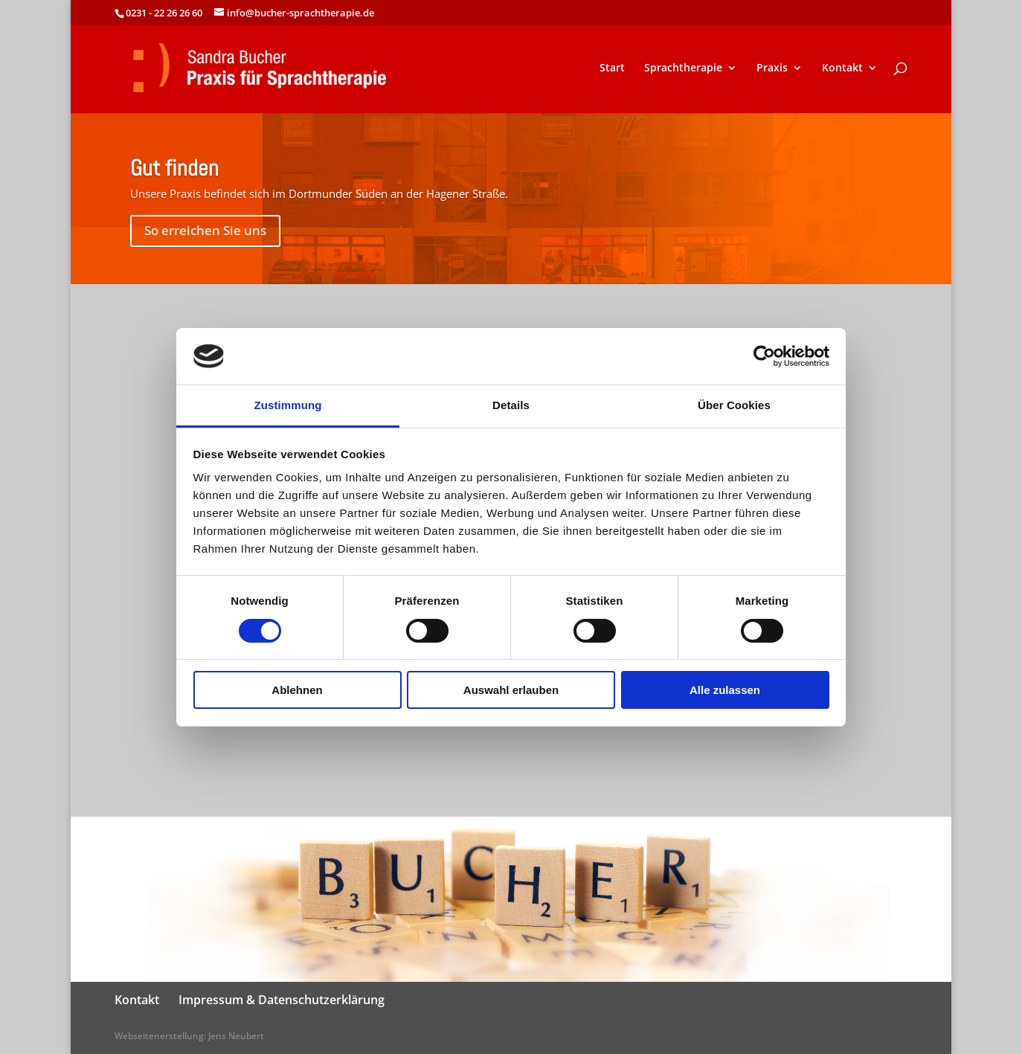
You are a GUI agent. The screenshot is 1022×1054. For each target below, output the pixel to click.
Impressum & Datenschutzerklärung (282, 1000)
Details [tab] (511, 405)
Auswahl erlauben (511, 690)
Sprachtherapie (683, 68)
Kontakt (842, 68)
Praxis (772, 68)
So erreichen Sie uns (205, 230)
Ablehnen (296, 690)
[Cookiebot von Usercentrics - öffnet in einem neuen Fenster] (764, 356)
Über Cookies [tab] (734, 405)
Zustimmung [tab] (288, 405)
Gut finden (174, 168)
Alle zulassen (725, 690)
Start (612, 68)
